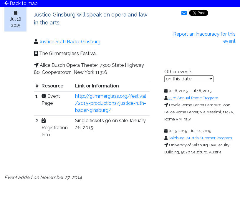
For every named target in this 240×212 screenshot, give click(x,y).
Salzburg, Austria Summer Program (200, 138)
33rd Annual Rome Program (193, 98)
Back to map (21, 3)
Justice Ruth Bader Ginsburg (69, 41)
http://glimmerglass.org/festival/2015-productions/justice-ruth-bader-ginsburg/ (110, 103)
